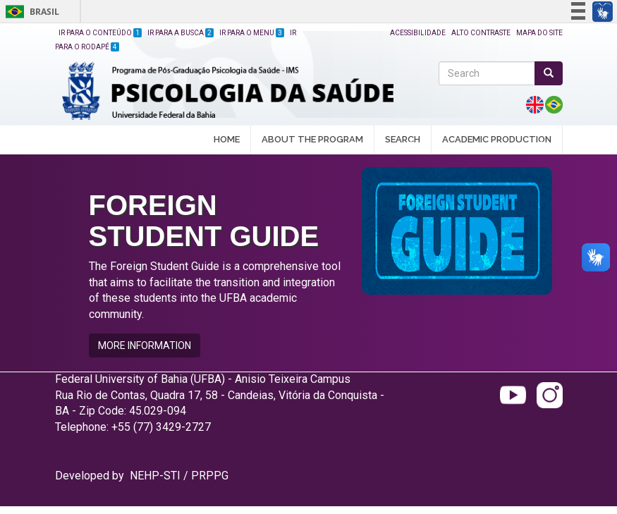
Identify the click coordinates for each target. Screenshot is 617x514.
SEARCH (402, 140)
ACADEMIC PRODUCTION (496, 140)
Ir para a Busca (180, 33)
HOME (227, 139)
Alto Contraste (481, 33)
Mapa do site (539, 33)
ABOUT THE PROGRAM (312, 140)
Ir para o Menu (251, 33)
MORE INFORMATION (144, 345)
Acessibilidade (418, 33)
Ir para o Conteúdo (100, 33)
